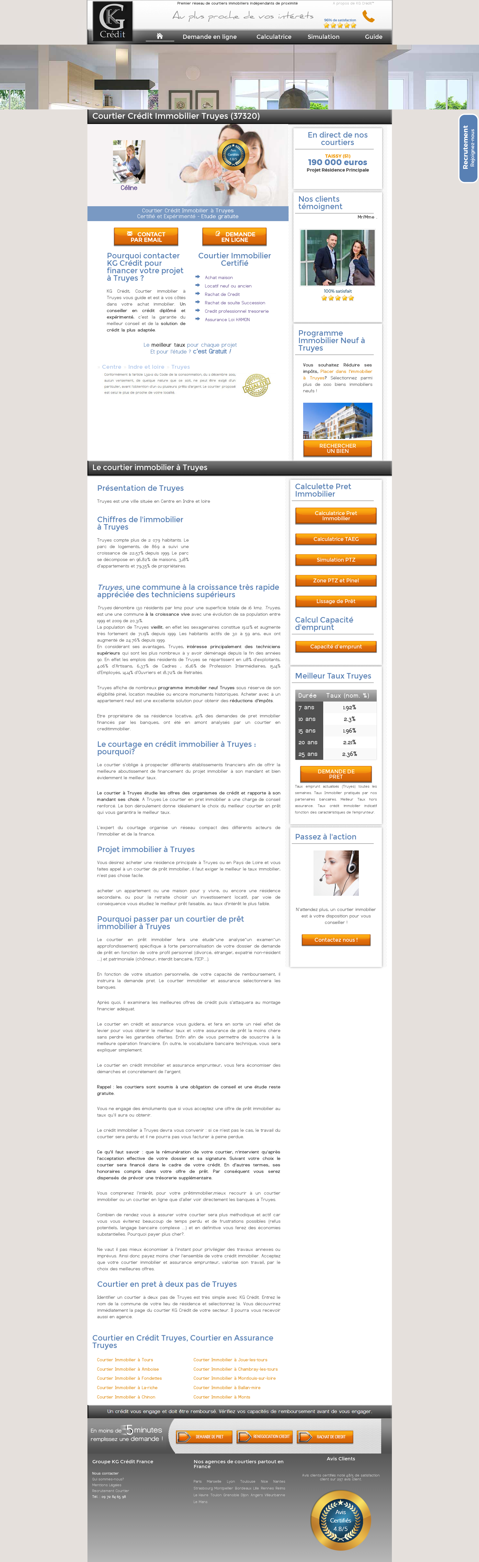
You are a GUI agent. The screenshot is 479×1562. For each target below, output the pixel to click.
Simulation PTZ (336, 560)
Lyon (231, 1481)
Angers (257, 1495)
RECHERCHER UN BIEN (337, 448)
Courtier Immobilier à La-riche (127, 1387)
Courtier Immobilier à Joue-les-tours (231, 1359)
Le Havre (201, 1495)
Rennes (267, 1488)
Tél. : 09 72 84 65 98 (109, 1497)
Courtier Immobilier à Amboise (128, 1369)
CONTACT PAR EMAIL (146, 237)
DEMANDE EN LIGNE (235, 237)
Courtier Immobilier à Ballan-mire (227, 1387)
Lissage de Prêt (336, 601)
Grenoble (231, 1495)
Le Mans (201, 1502)
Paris (198, 1481)
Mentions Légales (106, 1485)
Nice (264, 1481)
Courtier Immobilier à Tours (125, 1359)
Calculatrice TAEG (336, 539)
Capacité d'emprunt (336, 647)
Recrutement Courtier (110, 1491)
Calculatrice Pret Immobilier (336, 516)
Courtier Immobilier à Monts (222, 1397)
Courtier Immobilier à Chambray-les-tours (236, 1369)
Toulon (216, 1495)
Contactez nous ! (336, 940)
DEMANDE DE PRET (336, 774)
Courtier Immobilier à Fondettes (129, 1378)
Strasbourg (203, 1488)
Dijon (245, 1495)
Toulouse (248, 1481)
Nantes (279, 1481)
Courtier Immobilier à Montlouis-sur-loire (235, 1378)
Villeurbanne (275, 1495)
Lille (256, 1488)
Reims (280, 1488)
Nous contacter (105, 1473)
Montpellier (223, 1488)
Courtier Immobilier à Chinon (126, 1397)
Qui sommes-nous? (108, 1479)
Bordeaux (243, 1488)
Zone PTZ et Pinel (336, 581)
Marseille (214, 1481)
